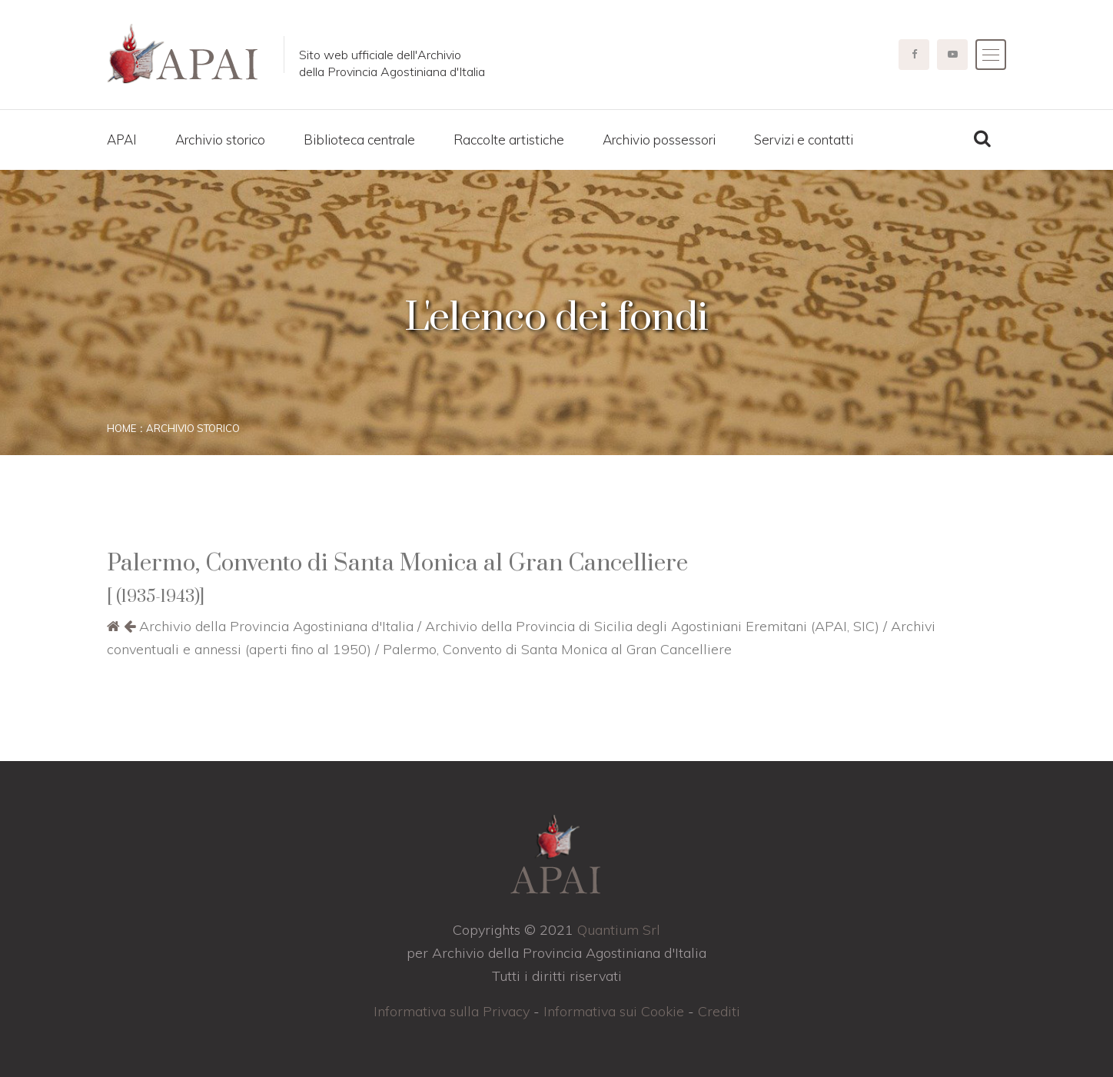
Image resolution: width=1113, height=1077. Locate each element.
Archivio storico (220, 139)
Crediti (719, 1011)
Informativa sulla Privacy (452, 1011)
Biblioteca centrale (359, 139)
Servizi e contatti (803, 139)
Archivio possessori (659, 139)
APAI (122, 139)
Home (121, 428)
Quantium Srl (618, 930)
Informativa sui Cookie (613, 1011)
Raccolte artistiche (509, 139)
